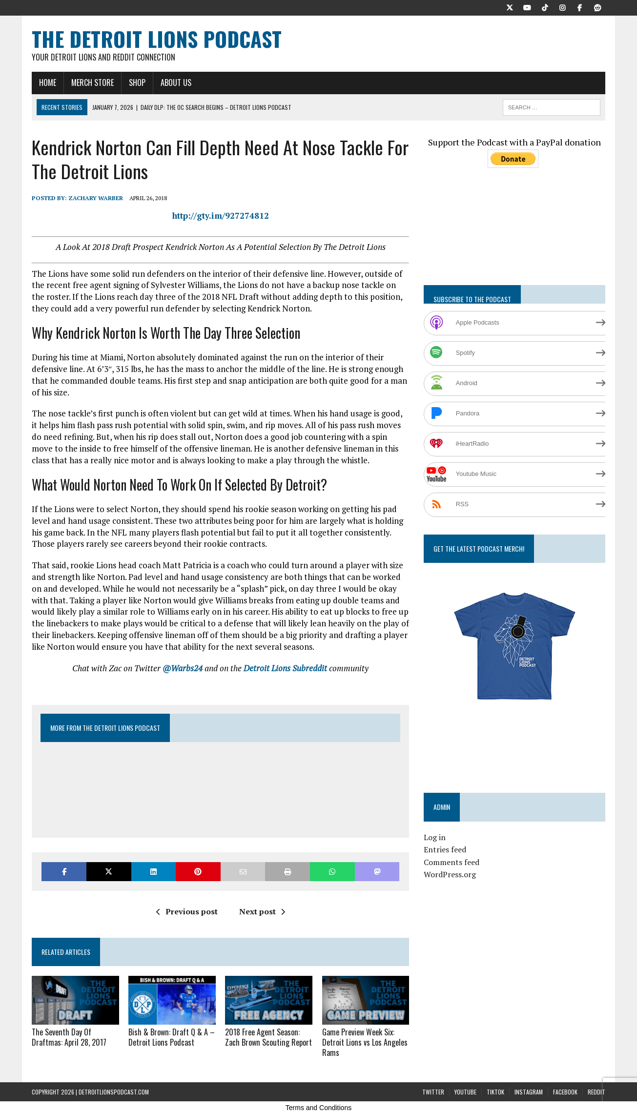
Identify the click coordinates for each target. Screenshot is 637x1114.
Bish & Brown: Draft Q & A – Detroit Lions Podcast (171, 1037)
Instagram (528, 1092)
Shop (137, 82)
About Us (176, 82)
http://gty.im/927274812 (220, 215)
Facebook (565, 1092)
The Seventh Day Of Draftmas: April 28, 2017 (69, 1037)
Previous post (187, 911)
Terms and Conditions (318, 1108)
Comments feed (451, 862)
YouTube (465, 1092)
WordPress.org (450, 874)
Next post (262, 911)
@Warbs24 (183, 668)
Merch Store (92, 82)
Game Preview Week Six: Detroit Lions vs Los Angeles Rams (364, 1042)
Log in (435, 837)
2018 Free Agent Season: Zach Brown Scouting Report (267, 1037)
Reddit (596, 1092)
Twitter (433, 1092)
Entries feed (445, 849)
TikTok (495, 1092)
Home (47, 82)
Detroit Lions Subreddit (285, 668)
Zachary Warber (95, 198)
